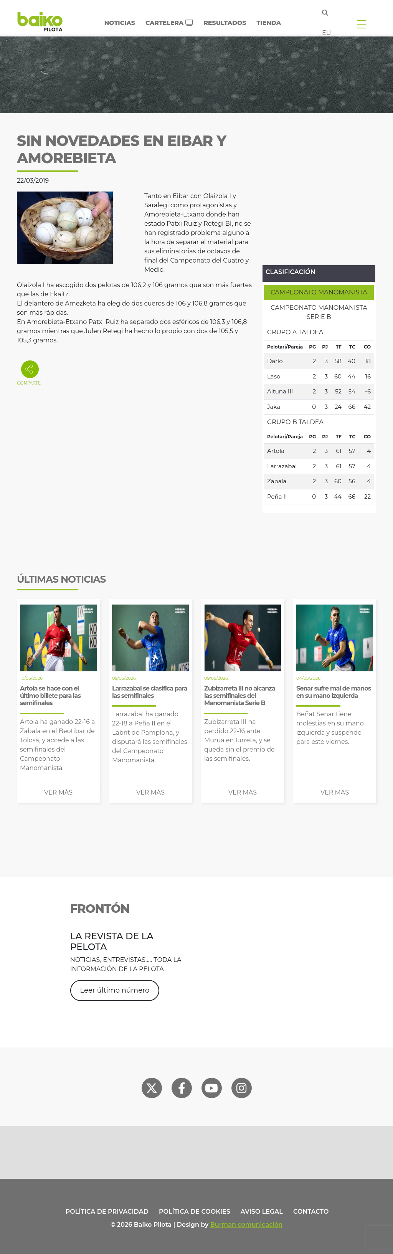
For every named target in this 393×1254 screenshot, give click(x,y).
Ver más (58, 792)
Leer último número (115, 990)
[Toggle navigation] (361, 24)
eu (326, 32)
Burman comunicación (246, 1224)
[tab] (319, 292)
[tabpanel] (319, 414)
